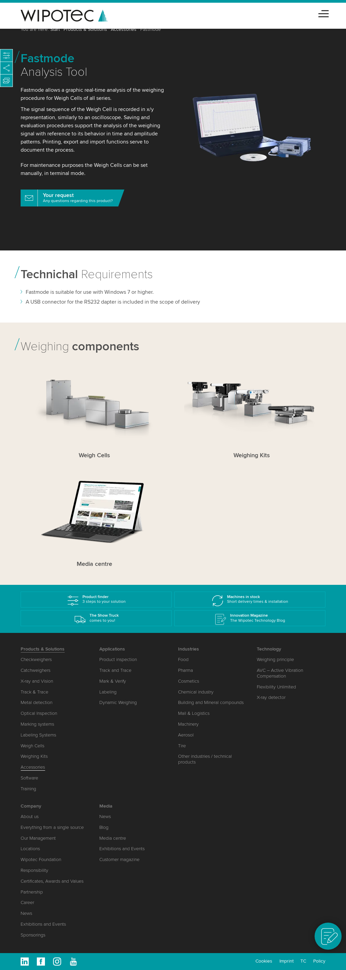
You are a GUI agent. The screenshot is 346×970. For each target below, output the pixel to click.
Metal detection (36, 702)
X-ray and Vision (37, 681)
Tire (182, 746)
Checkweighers (36, 659)
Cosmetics (188, 681)
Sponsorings (33, 935)
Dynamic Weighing (118, 702)
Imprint (286, 961)
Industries (188, 649)
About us (30, 816)
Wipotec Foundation (41, 859)
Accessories (124, 29)
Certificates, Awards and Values (52, 881)
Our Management (38, 838)
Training (28, 789)
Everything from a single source (52, 827)
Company (31, 806)
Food (183, 659)
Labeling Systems (38, 735)
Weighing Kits (34, 756)
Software (29, 778)
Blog (103, 827)
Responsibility (34, 870)
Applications (112, 649)
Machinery (188, 724)
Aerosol (186, 735)
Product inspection (118, 659)
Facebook (41, 961)
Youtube (73, 961)
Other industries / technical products (205, 759)
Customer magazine (119, 859)
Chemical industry (196, 692)
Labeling (108, 692)
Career (27, 902)
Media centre (112, 838)
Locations (30, 849)
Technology (269, 649)
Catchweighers (35, 670)
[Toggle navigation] (323, 12)
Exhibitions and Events (43, 924)
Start (55, 29)
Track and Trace (115, 670)
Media (106, 806)
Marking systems (37, 724)
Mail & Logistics (193, 713)
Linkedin (25, 961)
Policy (319, 961)
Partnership (32, 892)
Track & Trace (34, 692)
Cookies (263, 961)
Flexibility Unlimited (276, 687)
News (26, 913)
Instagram (57, 961)
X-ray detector (271, 697)
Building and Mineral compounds (211, 702)
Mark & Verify (112, 681)
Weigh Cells (32, 746)
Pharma (185, 670)
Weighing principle (275, 659)
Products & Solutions (85, 29)
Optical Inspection (39, 713)
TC (303, 961)
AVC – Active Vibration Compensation (280, 673)
